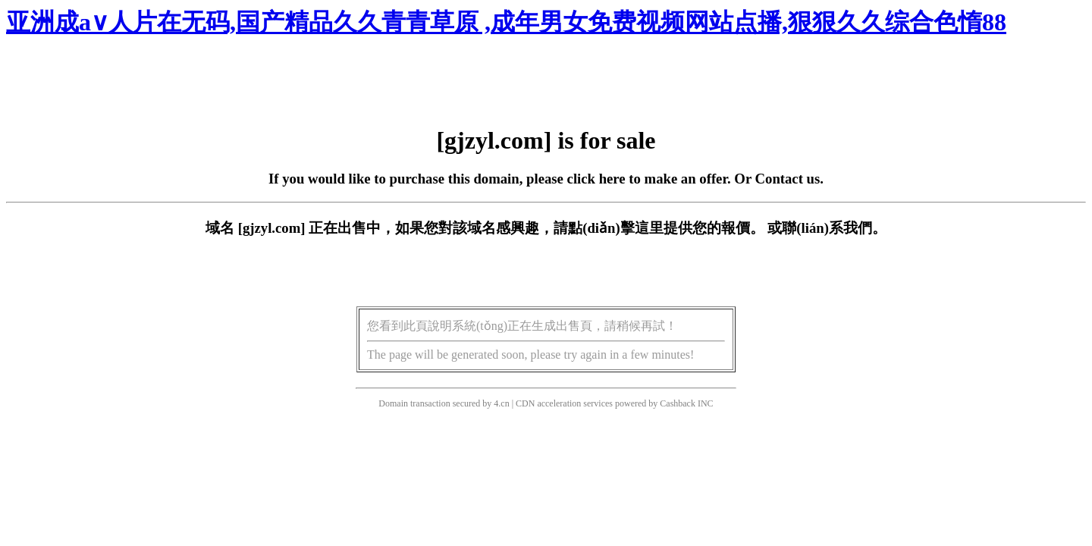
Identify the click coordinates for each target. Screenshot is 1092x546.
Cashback (677, 403)
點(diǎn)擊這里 (615, 228)
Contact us (788, 179)
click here (596, 179)
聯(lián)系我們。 (834, 228)
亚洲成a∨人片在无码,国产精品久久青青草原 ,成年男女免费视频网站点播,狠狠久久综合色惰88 (506, 22)
